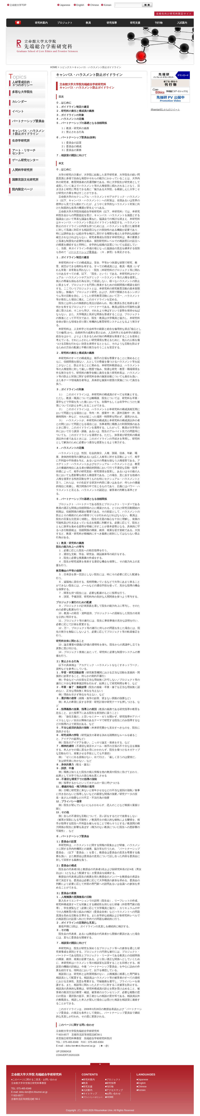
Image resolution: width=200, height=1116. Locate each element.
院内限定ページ (22, 189)
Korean (107, 5)
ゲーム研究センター (25, 160)
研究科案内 (41, 22)
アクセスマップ (114, 1090)
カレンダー (19, 101)
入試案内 (182, 22)
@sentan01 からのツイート (165, 109)
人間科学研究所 (22, 169)
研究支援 (135, 22)
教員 (88, 22)
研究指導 (112, 22)
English (80, 5)
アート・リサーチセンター (24, 152)
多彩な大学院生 (22, 91)
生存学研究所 (21, 140)
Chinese (94, 5)
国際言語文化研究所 (25, 179)
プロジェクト (64, 22)
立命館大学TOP (18, 5)
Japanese (65, 5)
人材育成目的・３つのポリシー (22, 83)
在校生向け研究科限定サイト (174, 13)
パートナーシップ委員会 (28, 121)
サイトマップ (90, 1093)
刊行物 (158, 22)
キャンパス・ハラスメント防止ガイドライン (28, 132)
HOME (109, 1097)
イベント (18, 111)
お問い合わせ (113, 1093)
